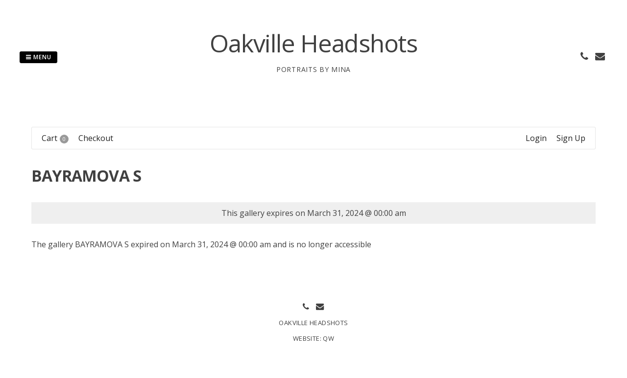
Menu (38, 57)
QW (328, 338)
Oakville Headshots (313, 43)
